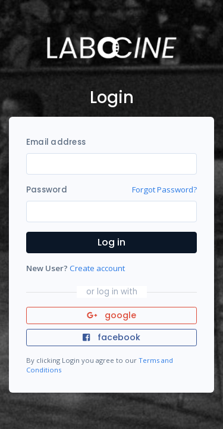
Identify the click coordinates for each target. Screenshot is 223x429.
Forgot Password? (164, 189)
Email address (56, 142)
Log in (111, 242)
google (111, 315)
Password (46, 189)
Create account (97, 268)
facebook (111, 337)
